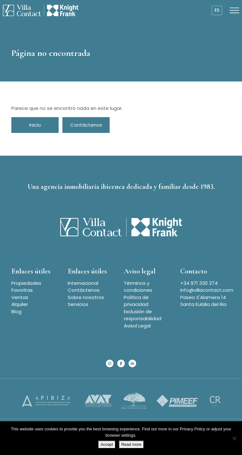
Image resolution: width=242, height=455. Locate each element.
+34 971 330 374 (199, 283)
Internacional (83, 283)
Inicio (35, 125)
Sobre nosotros (86, 297)
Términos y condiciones (138, 287)
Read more (131, 444)
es (217, 10)
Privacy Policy (192, 429)
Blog (16, 311)
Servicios (78, 304)
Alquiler (19, 304)
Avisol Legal (137, 325)
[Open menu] (234, 10)
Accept (107, 444)
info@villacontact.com (206, 290)
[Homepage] (40, 10)
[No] (234, 438)
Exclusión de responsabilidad (142, 315)
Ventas (19, 297)
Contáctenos (86, 125)
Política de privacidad (136, 301)
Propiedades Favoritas (26, 287)
